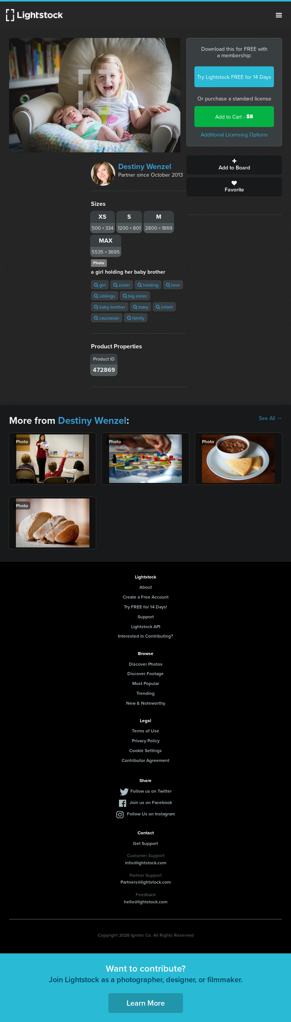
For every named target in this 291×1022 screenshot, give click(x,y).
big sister (135, 296)
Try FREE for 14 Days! (145, 606)
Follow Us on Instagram (151, 813)
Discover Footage (145, 673)
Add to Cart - (234, 117)
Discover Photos (146, 664)
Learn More (146, 1002)
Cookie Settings (145, 750)
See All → (270, 418)
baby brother (109, 307)
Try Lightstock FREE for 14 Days (234, 77)
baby (140, 307)
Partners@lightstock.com (145, 882)
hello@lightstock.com (145, 901)
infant (164, 307)
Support (146, 616)
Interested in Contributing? (145, 636)
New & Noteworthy (145, 703)
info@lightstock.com (145, 862)
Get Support (145, 843)
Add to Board (234, 164)
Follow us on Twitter (151, 791)
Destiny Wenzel (144, 166)
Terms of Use (145, 730)
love (173, 285)
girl (100, 285)
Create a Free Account (146, 597)
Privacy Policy (146, 740)
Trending (145, 693)
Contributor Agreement (145, 760)
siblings (104, 296)
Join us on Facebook (151, 802)
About (145, 587)
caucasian (106, 318)
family (135, 318)
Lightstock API (145, 626)
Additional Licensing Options (234, 134)
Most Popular (145, 683)
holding (148, 285)
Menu (279, 15)
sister (121, 285)
